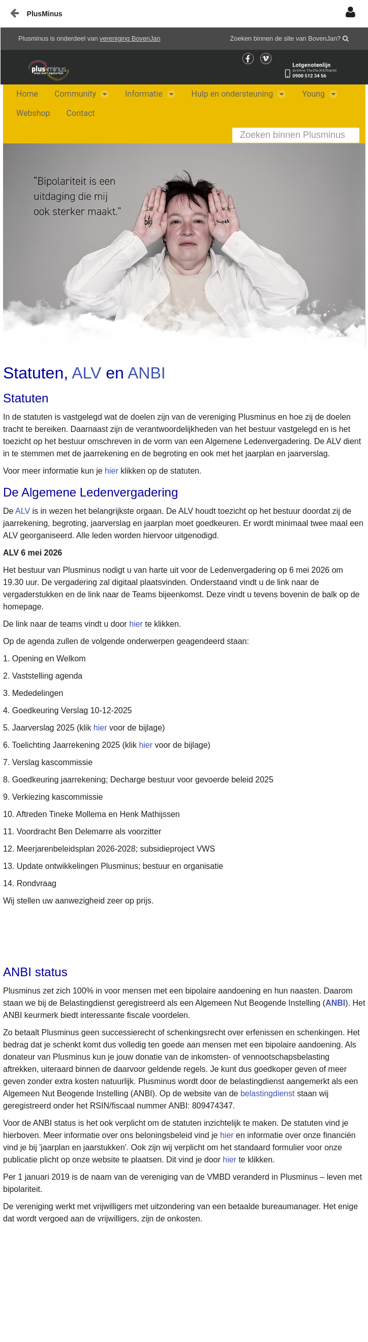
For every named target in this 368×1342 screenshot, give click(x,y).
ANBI (147, 373)
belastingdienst (268, 1093)
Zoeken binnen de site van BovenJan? (285, 38)
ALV (86, 373)
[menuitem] (27, 94)
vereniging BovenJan (130, 38)
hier (111, 470)
